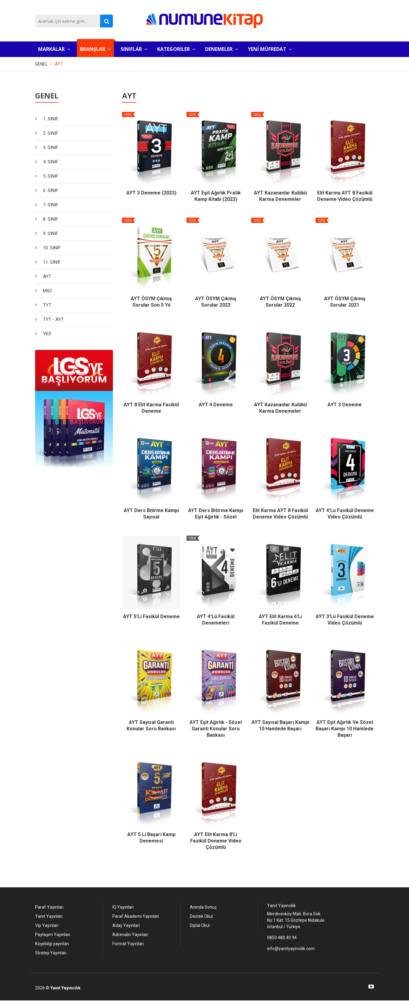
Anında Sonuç (203, 907)
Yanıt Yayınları (49, 916)
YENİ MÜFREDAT (270, 49)
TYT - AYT (53, 319)
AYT (59, 64)
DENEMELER (221, 49)
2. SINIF (50, 133)
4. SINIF (50, 162)
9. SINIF (50, 233)
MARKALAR (54, 49)
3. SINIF (50, 147)
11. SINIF (52, 262)
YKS (47, 334)
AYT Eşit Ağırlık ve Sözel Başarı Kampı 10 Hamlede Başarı (345, 728)
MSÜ (47, 291)
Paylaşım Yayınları (52, 934)
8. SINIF (50, 219)
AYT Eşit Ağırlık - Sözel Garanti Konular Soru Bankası (216, 728)
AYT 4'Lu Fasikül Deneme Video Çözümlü (345, 514)
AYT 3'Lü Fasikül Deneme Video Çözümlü (345, 620)
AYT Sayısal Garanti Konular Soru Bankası (151, 725)
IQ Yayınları (123, 907)
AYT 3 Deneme (345, 405)
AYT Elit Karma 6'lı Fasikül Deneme (280, 620)
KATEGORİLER (176, 49)
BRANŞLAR (95, 49)
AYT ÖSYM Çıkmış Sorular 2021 (344, 302)
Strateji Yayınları (51, 952)
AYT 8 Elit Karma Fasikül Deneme (151, 408)
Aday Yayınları (126, 925)
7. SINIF (50, 205)
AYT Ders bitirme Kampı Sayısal (151, 514)
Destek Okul (201, 916)
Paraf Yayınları (49, 907)
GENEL (41, 64)
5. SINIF (50, 176)
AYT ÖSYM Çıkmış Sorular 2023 (215, 302)
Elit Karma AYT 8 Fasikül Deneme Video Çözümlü (344, 196)
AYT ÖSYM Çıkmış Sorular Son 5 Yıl (151, 302)
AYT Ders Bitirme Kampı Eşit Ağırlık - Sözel (215, 514)
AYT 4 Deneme (216, 405)
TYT (47, 305)
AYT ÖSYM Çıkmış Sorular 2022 (280, 302)
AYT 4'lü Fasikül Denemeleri (215, 620)
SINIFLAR (134, 49)
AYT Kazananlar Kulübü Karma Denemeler (280, 196)
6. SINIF (50, 190)
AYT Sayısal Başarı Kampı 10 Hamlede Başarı (280, 725)
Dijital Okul (200, 925)
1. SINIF (50, 119)
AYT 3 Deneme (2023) (151, 193)
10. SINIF (52, 248)
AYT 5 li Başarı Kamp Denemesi (151, 838)
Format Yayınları (128, 943)
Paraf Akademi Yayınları (135, 916)
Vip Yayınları (47, 925)
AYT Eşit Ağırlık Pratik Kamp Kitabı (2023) (216, 196)
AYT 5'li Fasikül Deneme (151, 616)
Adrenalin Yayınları (130, 934)
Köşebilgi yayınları (52, 943)
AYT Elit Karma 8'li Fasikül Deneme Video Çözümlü (215, 841)
